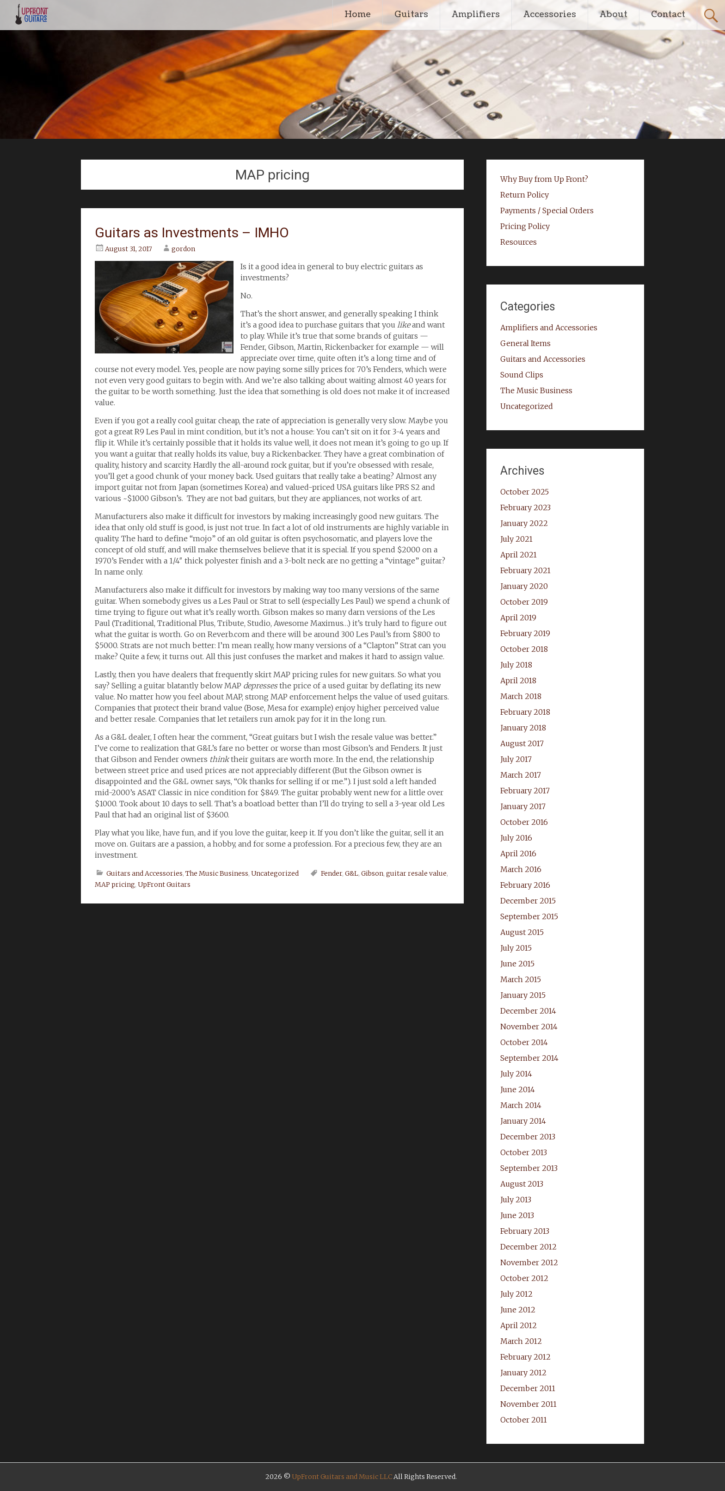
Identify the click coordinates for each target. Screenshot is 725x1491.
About (613, 14)
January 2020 (524, 586)
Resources (518, 242)
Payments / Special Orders (547, 210)
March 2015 (520, 979)
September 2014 (529, 1058)
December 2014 (528, 1010)
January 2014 (523, 1121)
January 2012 (523, 1372)
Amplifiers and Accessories (548, 327)
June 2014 (517, 1089)
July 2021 (516, 539)
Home (357, 14)
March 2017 (520, 775)
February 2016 (525, 885)
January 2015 (523, 995)
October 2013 (523, 1152)
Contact (668, 14)
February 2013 (524, 1231)
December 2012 (528, 1246)
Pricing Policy (525, 226)
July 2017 (516, 759)
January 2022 (524, 523)
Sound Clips (521, 374)
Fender (331, 873)
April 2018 (518, 680)
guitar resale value (416, 873)
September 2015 (529, 916)
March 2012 (521, 1341)
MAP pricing (115, 884)
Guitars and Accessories (144, 873)
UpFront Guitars (164, 884)
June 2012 (517, 1309)
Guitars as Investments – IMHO (192, 232)
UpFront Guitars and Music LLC (342, 1476)
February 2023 (525, 507)
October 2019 (524, 601)
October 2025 (524, 491)
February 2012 (525, 1356)
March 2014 (520, 1105)
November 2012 (529, 1262)
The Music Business (216, 873)
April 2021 (518, 554)
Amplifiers (476, 14)
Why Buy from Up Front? (544, 179)
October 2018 (524, 649)
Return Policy (524, 194)
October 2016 (524, 822)
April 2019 (518, 617)
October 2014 (524, 1042)
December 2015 (528, 900)
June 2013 (517, 1215)
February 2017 (525, 790)
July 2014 (516, 1073)
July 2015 (516, 948)
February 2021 (525, 570)
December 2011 (527, 1388)
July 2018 (516, 664)
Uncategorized (275, 873)
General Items (525, 343)
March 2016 (520, 869)
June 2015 (517, 963)
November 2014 (529, 1026)
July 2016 (516, 837)
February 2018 (525, 712)
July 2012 (516, 1294)
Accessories (549, 14)
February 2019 (525, 633)
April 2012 (518, 1325)
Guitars (411, 14)
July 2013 (515, 1199)
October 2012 (524, 1278)
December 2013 (527, 1136)
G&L (351, 873)
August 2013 (521, 1183)
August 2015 (522, 932)
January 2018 (523, 727)
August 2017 (522, 743)
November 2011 (528, 1404)
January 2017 (523, 806)
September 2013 (529, 1168)
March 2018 (520, 696)
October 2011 (523, 1419)
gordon (183, 249)
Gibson (372, 873)
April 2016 (518, 853)
